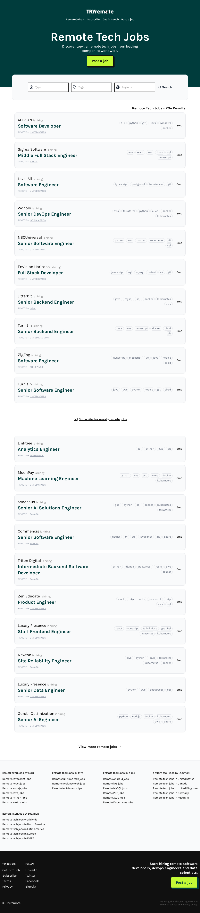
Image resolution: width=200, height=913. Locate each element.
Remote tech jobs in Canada (170, 783)
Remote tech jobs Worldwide (19, 819)
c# (161, 272)
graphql (166, 628)
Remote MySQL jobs (115, 788)
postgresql (138, 184)
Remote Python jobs (14, 797)
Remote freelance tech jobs (68, 783)
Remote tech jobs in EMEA (18, 838)
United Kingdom (39, 337)
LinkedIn (31, 870)
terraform (129, 211)
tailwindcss (156, 184)
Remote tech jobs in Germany (171, 793)
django (129, 566)
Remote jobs (75, 19)
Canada (34, 514)
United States (38, 132)
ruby (168, 599)
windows (165, 123)
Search (165, 87)
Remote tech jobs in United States (173, 779)
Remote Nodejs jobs (14, 788)
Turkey (34, 543)
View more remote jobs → (100, 747)
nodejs (167, 357)
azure (154, 475)
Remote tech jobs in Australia (171, 797)
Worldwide (37, 455)
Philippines (36, 367)
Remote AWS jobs (114, 797)
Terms (6, 881)
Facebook (32, 881)
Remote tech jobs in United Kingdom (175, 788)
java (130, 152)
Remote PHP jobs (113, 793)
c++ (123, 123)
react (140, 152)
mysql (140, 272)
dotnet (152, 272)
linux (153, 123)
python (133, 123)
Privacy (7, 886)
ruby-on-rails (137, 599)
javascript (165, 157)
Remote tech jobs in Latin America (23, 829)
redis (159, 566)
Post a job (127, 19)
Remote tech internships (67, 788)
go (147, 357)
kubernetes (164, 216)
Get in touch (111, 19)
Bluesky (30, 886)
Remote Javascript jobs (16, 779)
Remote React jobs (13, 783)
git (144, 123)
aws (150, 152)
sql (169, 152)
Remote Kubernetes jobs (118, 802)
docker (166, 128)
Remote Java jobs (13, 793)
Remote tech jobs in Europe (19, 833)
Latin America (38, 220)
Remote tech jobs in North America (23, 824)
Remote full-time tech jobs (68, 779)
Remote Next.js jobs (14, 802)
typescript (121, 184)
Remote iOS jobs (113, 783)
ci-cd (155, 211)
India (33, 308)
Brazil (34, 161)
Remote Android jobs (116, 779)
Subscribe (93, 19)
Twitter (30, 875)
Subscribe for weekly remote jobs (103, 419)
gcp (145, 475)
